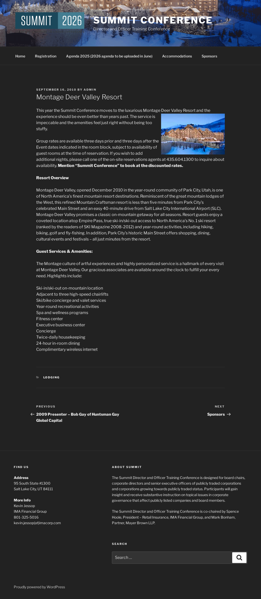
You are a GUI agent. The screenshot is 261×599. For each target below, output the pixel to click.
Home (20, 56)
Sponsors (209, 56)
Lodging (51, 377)
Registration (45, 56)
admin (90, 89)
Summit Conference (153, 20)
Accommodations (177, 56)
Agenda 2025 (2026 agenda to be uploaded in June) (109, 56)
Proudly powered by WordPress (39, 587)
